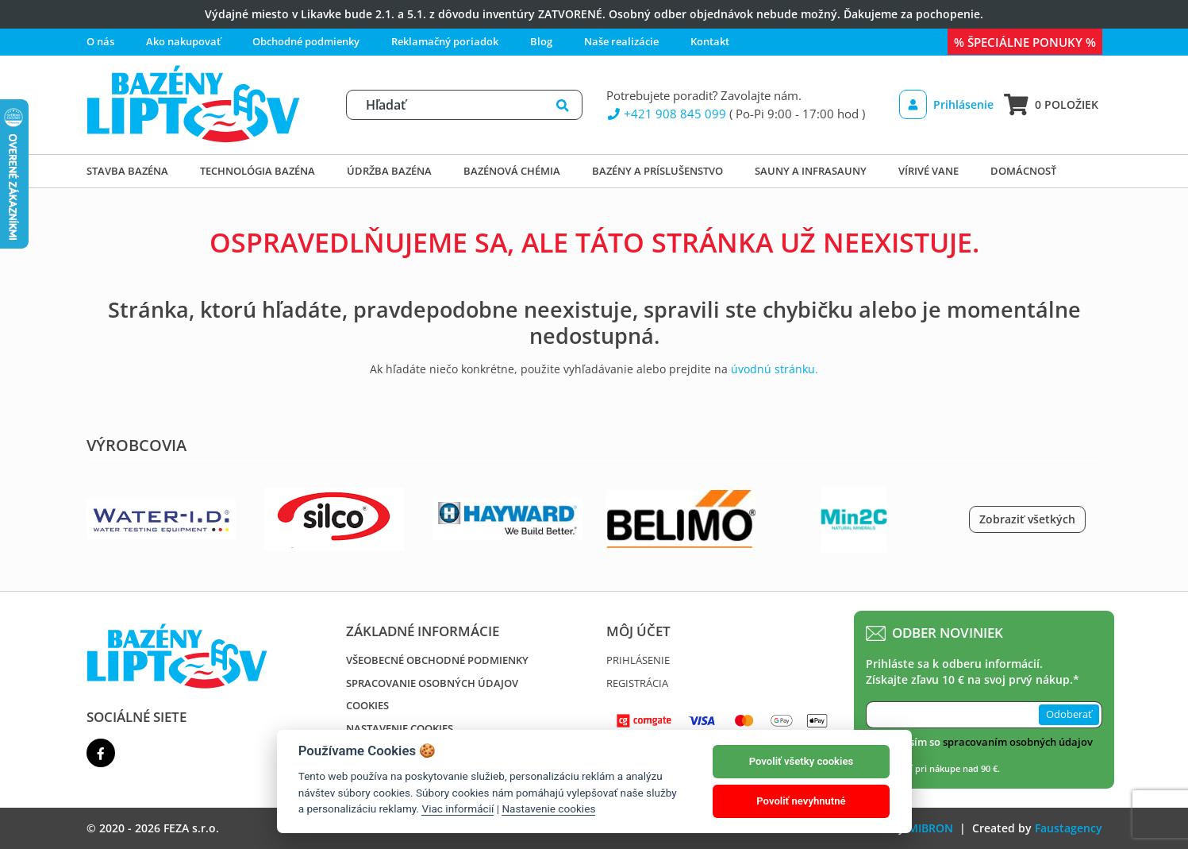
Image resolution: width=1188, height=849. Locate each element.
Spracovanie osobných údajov (432, 683)
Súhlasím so (987, 742)
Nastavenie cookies (399, 728)
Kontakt (709, 41)
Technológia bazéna (257, 171)
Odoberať (1069, 714)
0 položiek (1051, 104)
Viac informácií (457, 808)
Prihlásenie (946, 104)
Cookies (367, 705)
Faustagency (1068, 827)
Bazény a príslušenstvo (657, 171)
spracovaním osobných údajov (1018, 742)
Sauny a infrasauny (811, 171)
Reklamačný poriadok (444, 41)
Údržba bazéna (389, 171)
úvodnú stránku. (774, 368)
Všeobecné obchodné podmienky (437, 660)
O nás (100, 41)
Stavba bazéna (127, 171)
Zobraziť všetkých (1027, 519)
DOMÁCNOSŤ (1023, 171)
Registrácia (637, 683)
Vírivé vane (928, 171)
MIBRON (930, 827)
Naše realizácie (621, 41)
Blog (541, 41)
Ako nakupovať (183, 41)
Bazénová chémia (511, 171)
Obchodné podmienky (305, 41)
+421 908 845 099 (666, 114)
